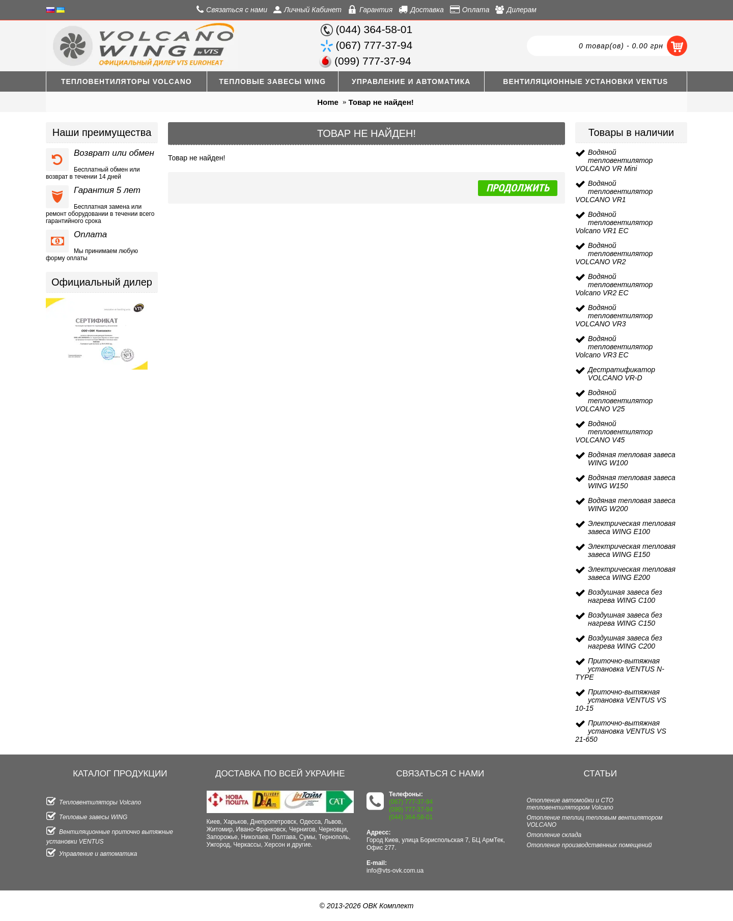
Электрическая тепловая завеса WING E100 (631, 527)
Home (328, 102)
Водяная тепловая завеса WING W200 (631, 504)
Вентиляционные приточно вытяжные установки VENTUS (109, 835)
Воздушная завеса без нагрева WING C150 (625, 619)
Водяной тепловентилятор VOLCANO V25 (614, 400)
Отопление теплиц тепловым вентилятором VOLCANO (595, 821)
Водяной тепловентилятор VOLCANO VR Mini (614, 160)
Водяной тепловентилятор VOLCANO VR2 (614, 253)
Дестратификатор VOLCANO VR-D (621, 374)
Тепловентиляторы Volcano (93, 802)
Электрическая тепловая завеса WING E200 (631, 573)
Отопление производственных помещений (589, 845)
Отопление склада (554, 835)
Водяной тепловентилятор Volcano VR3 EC (614, 346)
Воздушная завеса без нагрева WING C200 (625, 642)
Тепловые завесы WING (86, 817)
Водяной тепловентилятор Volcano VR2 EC (614, 284)
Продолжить (517, 188)
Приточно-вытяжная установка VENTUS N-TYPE (619, 669)
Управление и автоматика (91, 853)
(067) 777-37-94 (411, 801)
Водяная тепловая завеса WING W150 (631, 481)
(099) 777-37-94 (411, 809)
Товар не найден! (381, 102)
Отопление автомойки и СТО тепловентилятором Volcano (570, 804)
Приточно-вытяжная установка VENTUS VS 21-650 (620, 731)
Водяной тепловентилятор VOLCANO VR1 (614, 191)
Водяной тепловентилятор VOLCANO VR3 (614, 315)
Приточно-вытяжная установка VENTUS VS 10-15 (620, 700)
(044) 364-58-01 (411, 817)
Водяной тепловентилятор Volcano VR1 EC (614, 222)
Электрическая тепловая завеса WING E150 (631, 550)
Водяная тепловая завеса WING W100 (631, 459)
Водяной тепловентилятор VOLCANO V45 (614, 432)
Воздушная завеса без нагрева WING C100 (625, 596)
